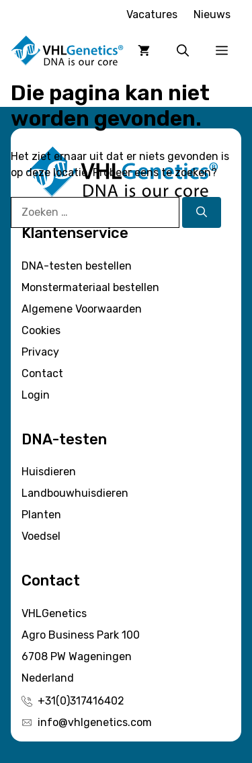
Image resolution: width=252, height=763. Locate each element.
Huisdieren (49, 471)
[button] (182, 50)
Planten (41, 514)
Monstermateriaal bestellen (90, 287)
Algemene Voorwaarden (82, 309)
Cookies (41, 330)
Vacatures (151, 14)
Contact (42, 373)
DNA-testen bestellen (77, 265)
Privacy (40, 352)
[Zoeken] (201, 212)
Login (36, 395)
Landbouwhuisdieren (75, 493)
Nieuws (212, 14)
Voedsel (41, 536)
